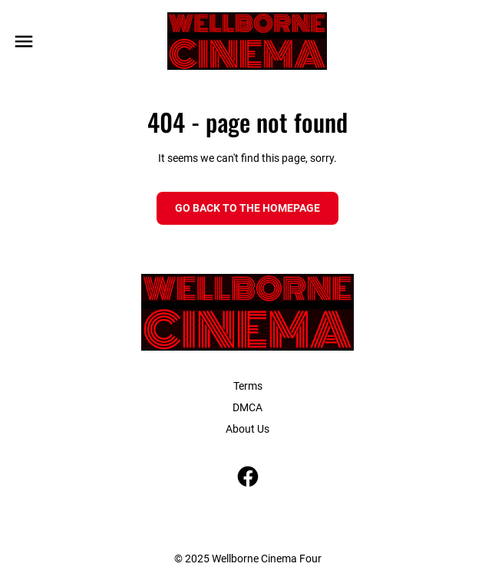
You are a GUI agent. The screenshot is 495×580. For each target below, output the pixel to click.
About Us (247, 429)
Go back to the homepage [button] (247, 208)
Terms (247, 386)
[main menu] (23, 41)
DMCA (247, 407)
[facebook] (248, 476)
